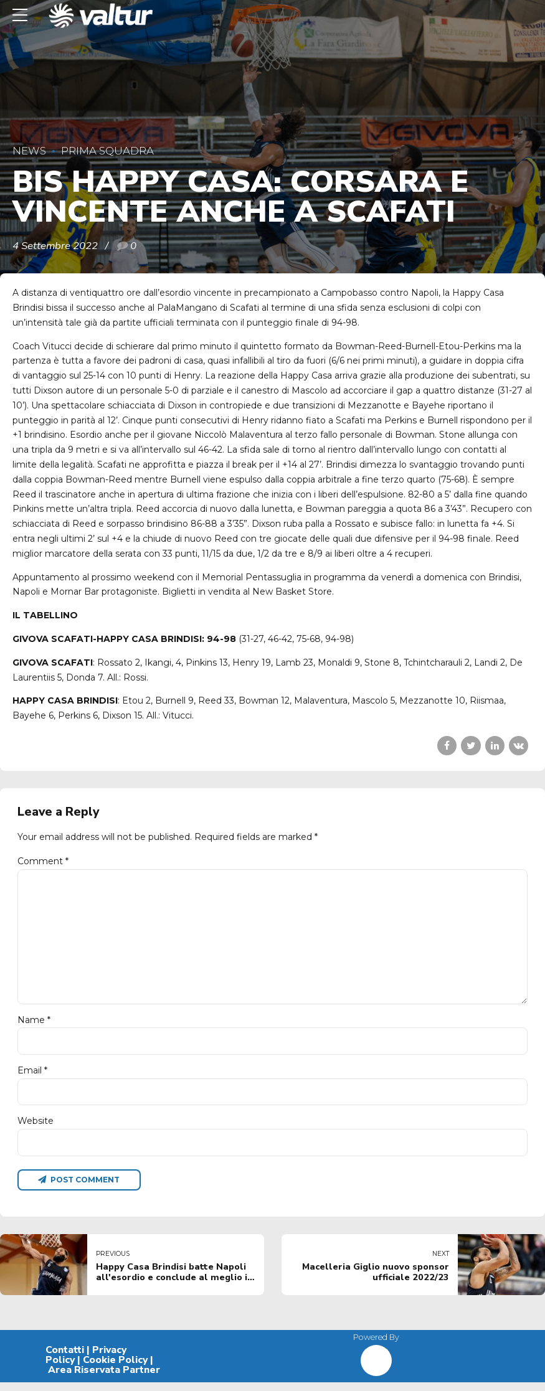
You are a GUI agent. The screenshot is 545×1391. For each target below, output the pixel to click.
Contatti (64, 1358)
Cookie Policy (115, 1368)
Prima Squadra (107, 150)
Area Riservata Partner (104, 1378)
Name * (33, 1025)
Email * (32, 1077)
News (29, 150)
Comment (43, 861)
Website (35, 1128)
